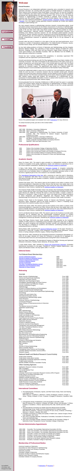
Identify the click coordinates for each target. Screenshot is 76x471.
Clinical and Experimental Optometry (55, 244)
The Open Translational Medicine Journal (30, 264)
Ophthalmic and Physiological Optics (29, 265)
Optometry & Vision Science (27, 267)
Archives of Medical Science (27, 261)
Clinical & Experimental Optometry (29, 259)
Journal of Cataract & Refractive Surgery (30, 258)
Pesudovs (50, 465)
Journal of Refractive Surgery (48, 229)
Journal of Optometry (25, 262)
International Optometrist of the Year (32, 175)
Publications (53, 120)
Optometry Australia (51, 168)
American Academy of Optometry (57, 165)
